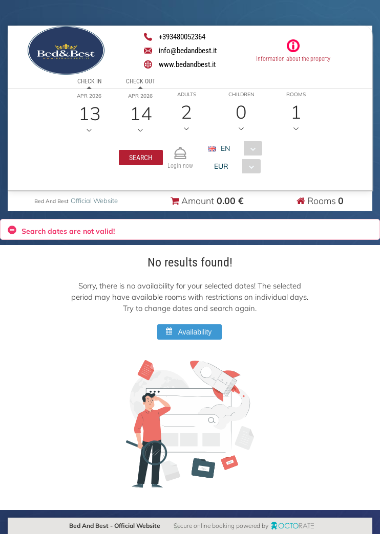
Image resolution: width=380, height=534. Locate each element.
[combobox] (238, 148)
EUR (221, 166)
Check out (140, 81)
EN (224, 148)
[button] (140, 157)
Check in (89, 81)
